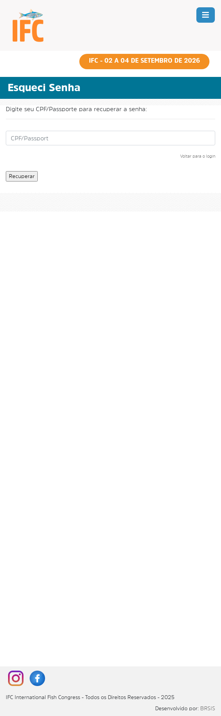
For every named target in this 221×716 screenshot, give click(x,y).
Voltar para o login (197, 156)
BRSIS (207, 708)
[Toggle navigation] (205, 15)
